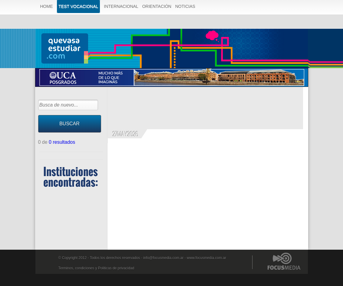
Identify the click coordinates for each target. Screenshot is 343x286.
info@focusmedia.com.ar (163, 258)
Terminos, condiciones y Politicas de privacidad (96, 268)
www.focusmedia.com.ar (206, 258)
